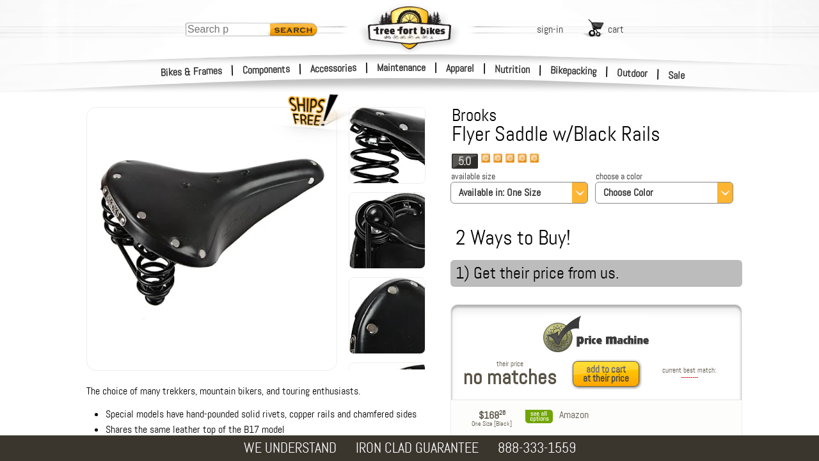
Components (266, 69)
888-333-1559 (537, 448)
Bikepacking (573, 70)
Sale (676, 76)
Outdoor (632, 73)
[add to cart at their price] (609, 374)
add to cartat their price (606, 374)
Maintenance (401, 67)
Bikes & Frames (192, 71)
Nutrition (512, 69)
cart (616, 29)
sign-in (550, 29)
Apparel (460, 68)
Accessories (333, 68)
